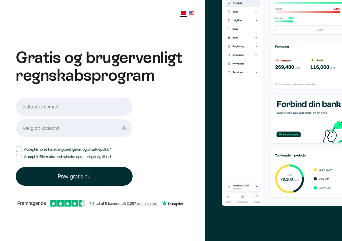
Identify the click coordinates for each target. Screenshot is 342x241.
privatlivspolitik (98, 149)
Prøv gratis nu (74, 176)
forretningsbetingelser (64, 149)
